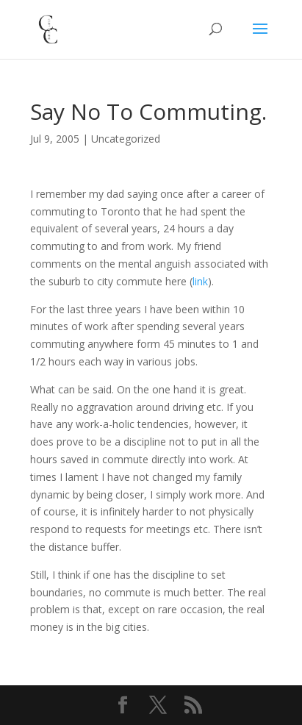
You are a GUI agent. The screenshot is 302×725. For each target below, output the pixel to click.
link (200, 281)
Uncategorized (125, 139)
